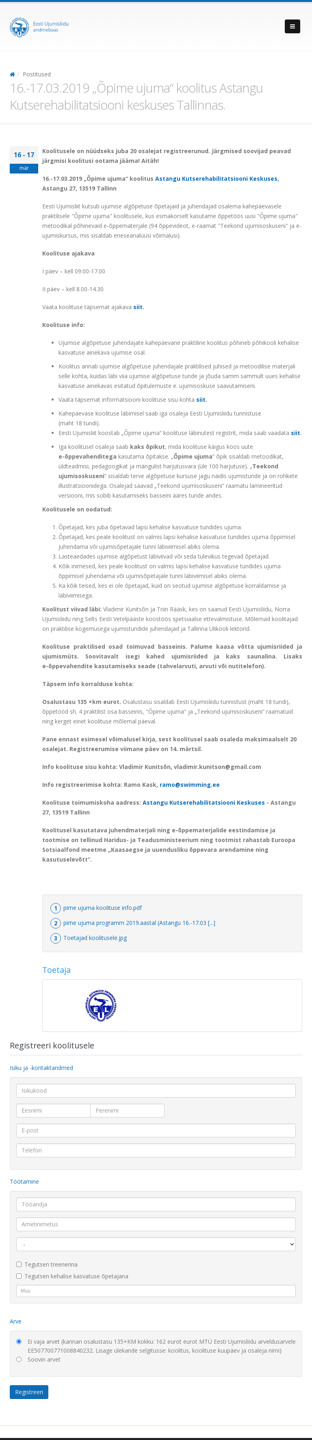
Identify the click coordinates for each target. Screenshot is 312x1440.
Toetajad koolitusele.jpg (95, 938)
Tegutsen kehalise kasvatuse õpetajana (72, 1276)
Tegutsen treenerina (47, 1264)
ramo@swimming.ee (190, 784)
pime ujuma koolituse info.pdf (102, 908)
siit (138, 307)
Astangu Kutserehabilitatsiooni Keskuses (216, 178)
